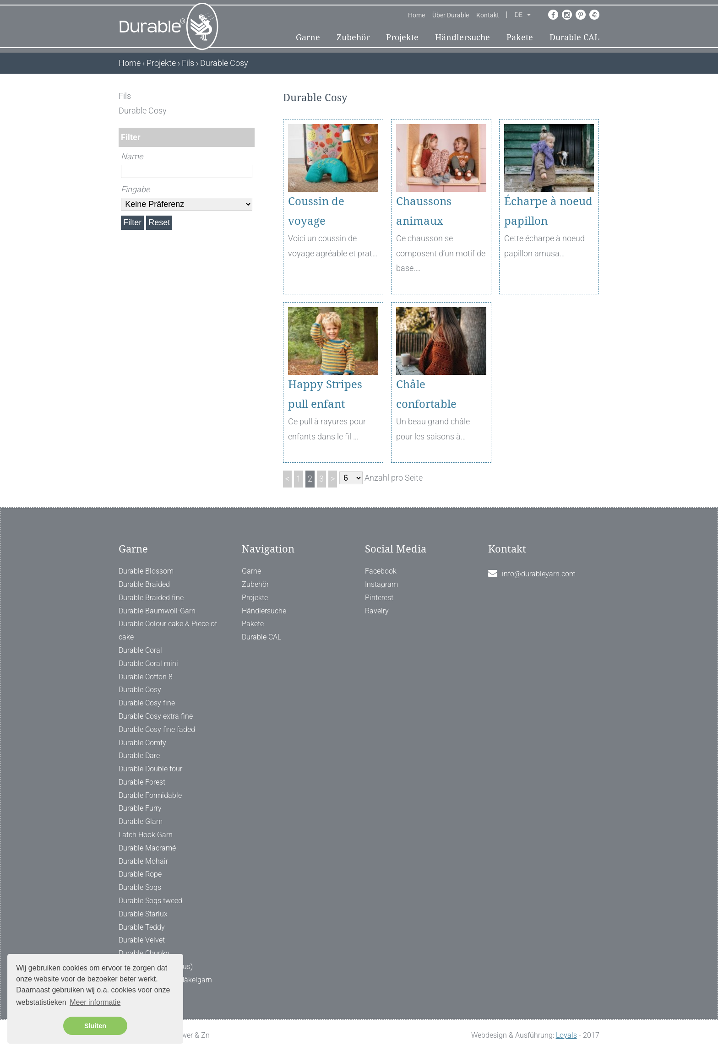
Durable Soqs (140, 887)
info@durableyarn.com (539, 573)
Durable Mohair (143, 861)
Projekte (402, 37)
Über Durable (450, 15)
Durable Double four (150, 768)
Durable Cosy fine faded (157, 729)
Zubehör (353, 37)
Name (132, 156)
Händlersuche (462, 37)
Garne (308, 37)
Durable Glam (141, 821)
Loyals (566, 1035)
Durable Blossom (146, 571)
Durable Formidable (150, 795)
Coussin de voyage (316, 211)
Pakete (519, 37)
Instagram (381, 584)
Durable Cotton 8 (146, 676)
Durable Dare (139, 755)
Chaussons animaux (423, 211)
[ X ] (248, 96)
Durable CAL (574, 37)
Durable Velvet (142, 940)
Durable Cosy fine (147, 703)
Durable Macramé (147, 848)
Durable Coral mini (148, 663)
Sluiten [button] (95, 1025)
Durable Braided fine (151, 597)
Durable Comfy (142, 742)
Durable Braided (144, 584)
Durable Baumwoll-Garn (157, 611)
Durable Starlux (143, 914)
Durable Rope (140, 874)
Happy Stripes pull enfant (325, 394)
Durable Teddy (142, 927)
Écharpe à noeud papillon (548, 211)
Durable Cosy (140, 689)
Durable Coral (140, 650)
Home (416, 15)
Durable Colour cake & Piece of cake (168, 630)
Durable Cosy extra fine (156, 716)
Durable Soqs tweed (150, 900)
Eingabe (135, 189)
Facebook (381, 571)
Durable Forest (142, 782)
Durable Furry (140, 808)
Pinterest (379, 597)
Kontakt (487, 15)
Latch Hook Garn (146, 834)
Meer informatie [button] (95, 1002)
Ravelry (377, 611)
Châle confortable (426, 394)
